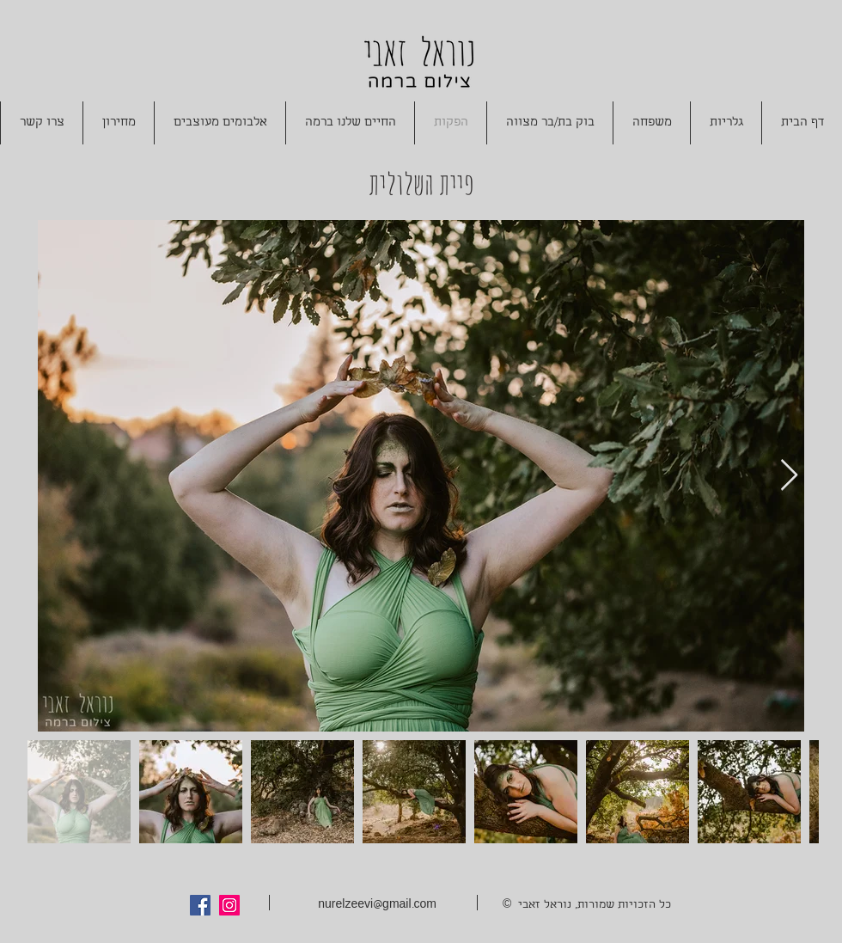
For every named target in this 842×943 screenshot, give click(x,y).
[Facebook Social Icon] (200, 905)
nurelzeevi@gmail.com (377, 905)
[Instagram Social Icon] (229, 905)
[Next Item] (789, 476)
